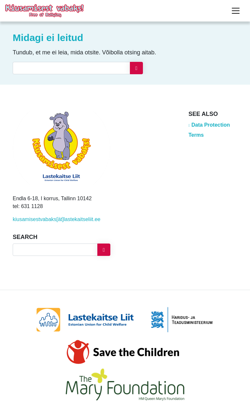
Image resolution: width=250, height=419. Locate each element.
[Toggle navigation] (236, 10)
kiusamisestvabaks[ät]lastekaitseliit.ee (56, 219)
